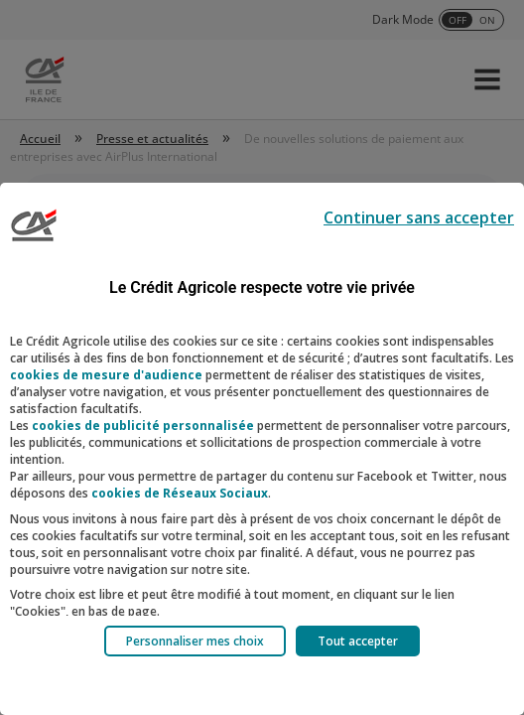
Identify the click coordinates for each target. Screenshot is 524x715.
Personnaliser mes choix (195, 641)
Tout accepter (358, 641)
